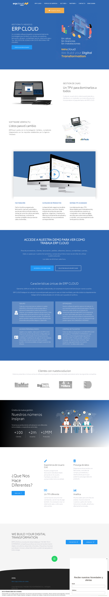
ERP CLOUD (38, 3)
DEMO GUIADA (91, 3)
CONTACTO (82, 3)
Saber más (18, 493)
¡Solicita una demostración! (22, 47)
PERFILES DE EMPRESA (50, 3)
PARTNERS (72, 3)
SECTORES (63, 3)
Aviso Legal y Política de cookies (20, 581)
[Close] (107, 558)
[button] (54, 174)
